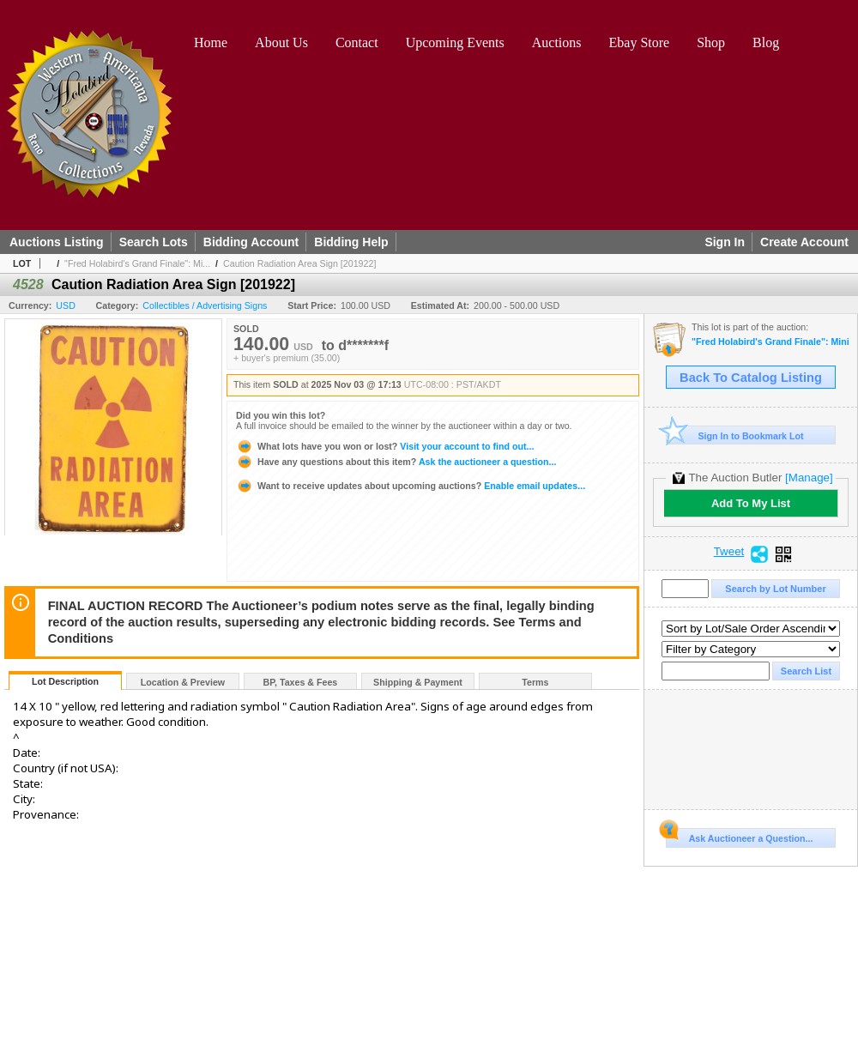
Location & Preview (183, 682)
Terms (535, 682)
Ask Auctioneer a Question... (739, 835)
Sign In (724, 242)
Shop (711, 42)
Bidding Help (351, 242)
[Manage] (809, 477)
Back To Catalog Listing (751, 377)
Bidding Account (251, 242)
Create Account (804, 242)
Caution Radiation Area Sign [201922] (299, 263)
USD (66, 305)
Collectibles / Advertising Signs (204, 305)
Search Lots (153, 242)
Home (210, 42)
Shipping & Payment (417, 682)
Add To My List (750, 503)
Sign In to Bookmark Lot (735, 435)
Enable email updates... (410, 486)
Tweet (729, 552)
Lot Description (65, 681)
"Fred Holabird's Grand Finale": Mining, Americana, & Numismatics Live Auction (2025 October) (770, 342)
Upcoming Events (455, 42)
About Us (281, 42)
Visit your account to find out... (385, 446)
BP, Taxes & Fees (300, 682)
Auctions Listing (56, 242)
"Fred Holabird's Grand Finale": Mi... (137, 263)
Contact (356, 42)
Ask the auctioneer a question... (396, 461)
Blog (765, 42)
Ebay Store (639, 42)
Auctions (557, 42)
